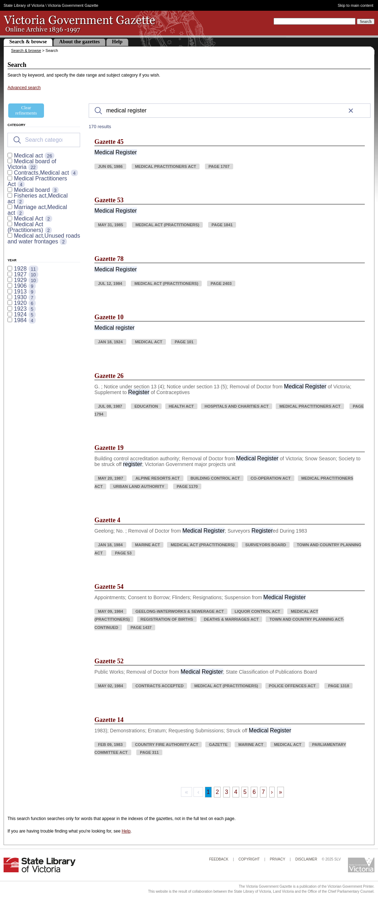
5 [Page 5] (244, 792)
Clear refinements (26, 110)
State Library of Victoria (24, 5)
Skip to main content (355, 6)
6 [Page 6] (254, 792)
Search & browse (28, 41)
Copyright (249, 859)
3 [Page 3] (226, 792)
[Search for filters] (44, 140)
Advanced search (24, 87)
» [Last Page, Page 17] (280, 792)
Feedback (219, 859)
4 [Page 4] (235, 792)
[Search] (229, 110)
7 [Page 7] (263, 792)
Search (366, 21)
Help (117, 41)
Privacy (277, 859)
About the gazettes (79, 41)
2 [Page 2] (217, 792)
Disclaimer (306, 859)
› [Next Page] (272, 792)
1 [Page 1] (208, 792)
